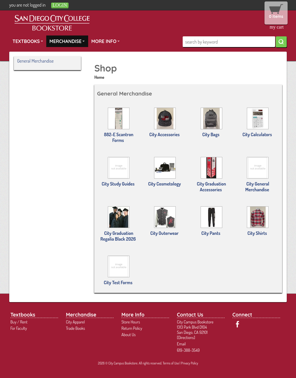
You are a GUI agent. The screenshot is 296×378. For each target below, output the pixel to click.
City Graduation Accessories (211, 174)
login (60, 5)
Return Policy (131, 328)
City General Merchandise (257, 174)
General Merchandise (35, 61)
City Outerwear (164, 221)
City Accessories (164, 122)
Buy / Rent (18, 321)
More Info (105, 40)
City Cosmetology (164, 172)
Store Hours (130, 321)
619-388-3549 (188, 350)
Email (181, 343)
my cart (277, 27)
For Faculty (18, 328)
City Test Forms (118, 270)
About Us (128, 334)
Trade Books (75, 328)
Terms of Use (171, 363)
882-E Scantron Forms (119, 125)
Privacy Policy (189, 363)
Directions (186, 337)
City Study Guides (118, 172)
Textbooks (27, 40)
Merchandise (67, 40)
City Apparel (75, 321)
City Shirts (258, 221)
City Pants (211, 221)
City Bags (211, 122)
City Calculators (257, 122)
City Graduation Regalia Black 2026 (118, 224)
